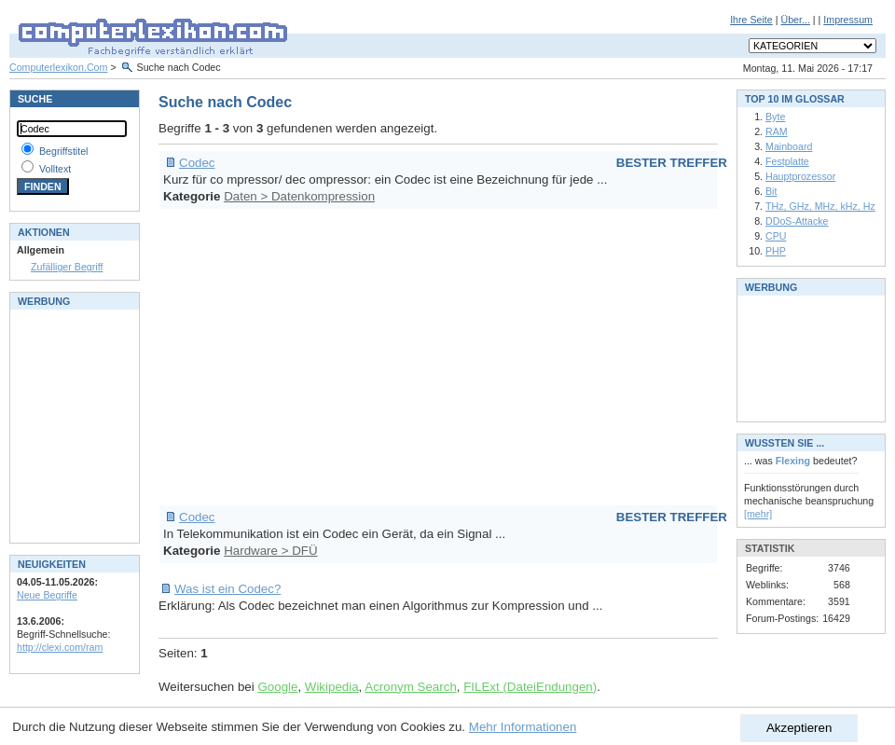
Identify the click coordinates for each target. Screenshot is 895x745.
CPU (776, 235)
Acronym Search (411, 687)
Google (277, 687)
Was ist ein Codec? (227, 589)
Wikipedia (332, 687)
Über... (794, 19)
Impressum (848, 19)
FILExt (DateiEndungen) (530, 687)
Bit (771, 191)
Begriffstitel (64, 151)
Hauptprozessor (800, 176)
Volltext (55, 168)
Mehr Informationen (523, 727)
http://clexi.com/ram (60, 647)
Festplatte (787, 161)
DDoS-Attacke (797, 221)
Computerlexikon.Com (58, 67)
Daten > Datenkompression (299, 196)
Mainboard (788, 146)
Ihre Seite (751, 19)
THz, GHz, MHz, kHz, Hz (820, 206)
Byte (775, 116)
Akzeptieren (799, 728)
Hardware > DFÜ (270, 551)
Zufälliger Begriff (67, 266)
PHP (775, 250)
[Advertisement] (437, 357)
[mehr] (758, 513)
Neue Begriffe (47, 594)
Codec (197, 163)
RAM (776, 131)
